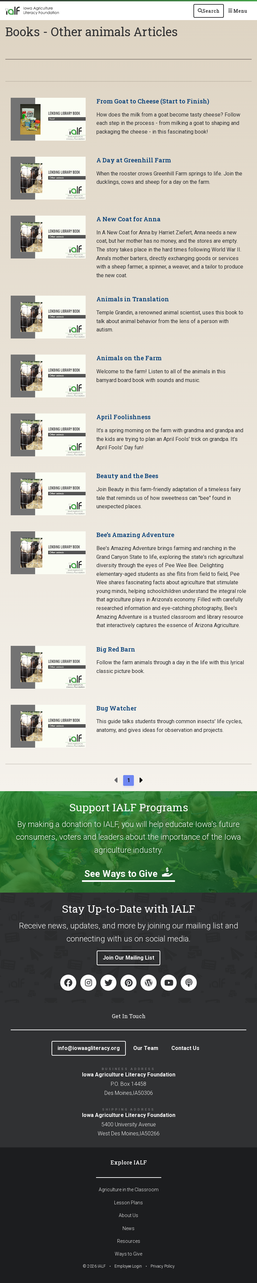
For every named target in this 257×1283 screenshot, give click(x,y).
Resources (128, 1241)
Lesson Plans (128, 1202)
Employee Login (128, 1266)
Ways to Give (128, 1254)
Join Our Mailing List (128, 958)
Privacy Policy (163, 1266)
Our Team (145, 1048)
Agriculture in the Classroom (129, 1189)
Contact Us (185, 1048)
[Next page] (140, 780)
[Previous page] (116, 780)
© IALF (94, 1266)
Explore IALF (128, 1162)
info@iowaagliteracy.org (89, 1048)
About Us (128, 1215)
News (128, 1228)
